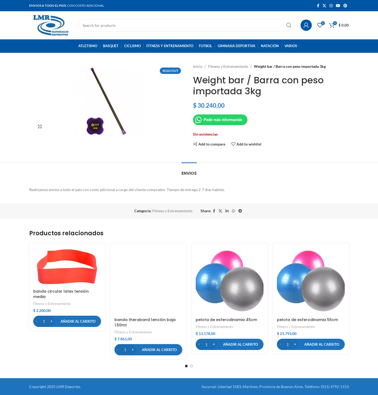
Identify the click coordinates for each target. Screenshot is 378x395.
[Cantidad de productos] (44, 321)
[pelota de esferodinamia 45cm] (230, 281)
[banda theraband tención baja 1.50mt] (148, 281)
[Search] (186, 25)
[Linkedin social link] (227, 211)
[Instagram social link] (331, 5)
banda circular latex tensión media (61, 294)
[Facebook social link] (318, 5)
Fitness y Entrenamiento (228, 66)
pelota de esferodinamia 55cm (307, 319)
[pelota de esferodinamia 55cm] (311, 281)
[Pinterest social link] (345, 5)
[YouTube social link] (338, 5)
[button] (67, 321)
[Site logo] (51, 25)
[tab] (189, 170)
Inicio (197, 66)
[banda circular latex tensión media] (67, 266)
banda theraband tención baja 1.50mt (145, 322)
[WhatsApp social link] (233, 211)
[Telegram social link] (240, 211)
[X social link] (324, 5)
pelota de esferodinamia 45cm (226, 319)
